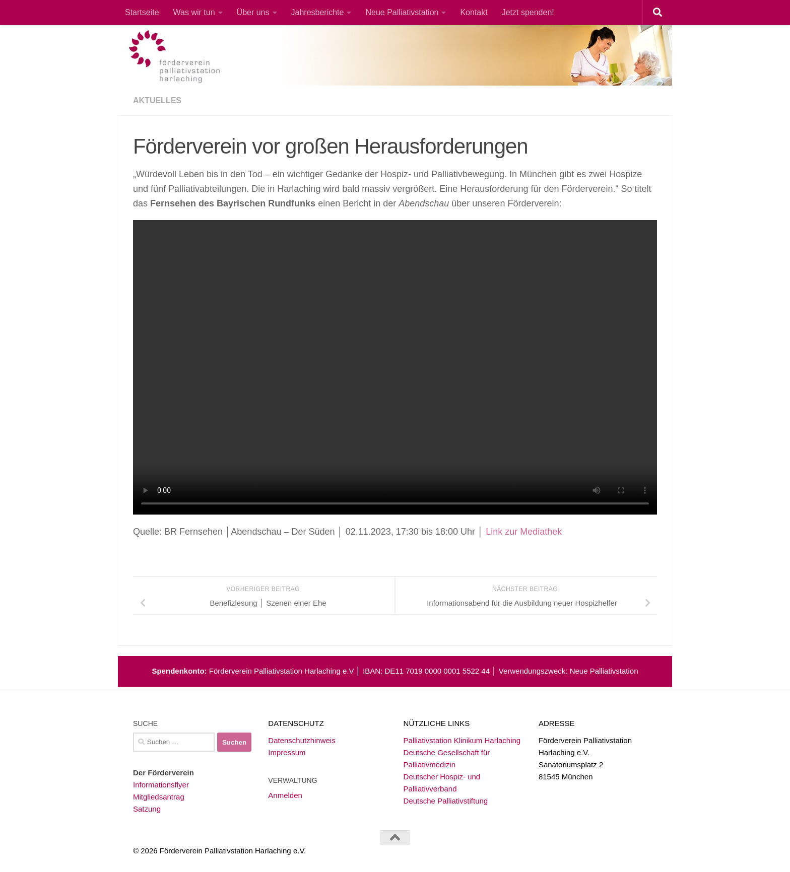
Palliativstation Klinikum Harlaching (462, 740)
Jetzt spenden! (528, 12)
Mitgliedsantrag (158, 796)
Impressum (286, 752)
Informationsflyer (161, 784)
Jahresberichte (317, 12)
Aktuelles (157, 100)
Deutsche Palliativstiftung (446, 800)
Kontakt (473, 12)
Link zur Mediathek (524, 532)
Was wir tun (194, 12)
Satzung (147, 809)
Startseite (142, 12)
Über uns (253, 12)
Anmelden (285, 795)
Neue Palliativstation (401, 12)
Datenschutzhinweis (301, 740)
